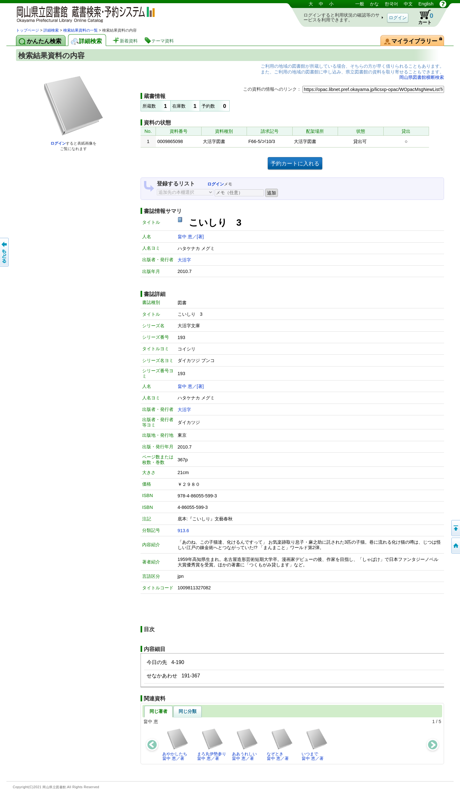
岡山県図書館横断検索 (421, 77)
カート (422, 17)
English (425, 3)
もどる (5, 252)
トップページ (27, 30)
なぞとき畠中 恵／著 (280, 744)
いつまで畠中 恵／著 (315, 744)
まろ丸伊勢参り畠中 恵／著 (211, 744)
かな (374, 3)
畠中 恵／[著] (191, 236)
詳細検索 (51, 30)
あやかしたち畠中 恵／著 (175, 744)
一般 (359, 3)
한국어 (391, 3)
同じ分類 (187, 711)
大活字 (184, 259)
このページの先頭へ (455, 528)
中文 (408, 3)
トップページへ (455, 546)
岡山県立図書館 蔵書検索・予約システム (83, 13)
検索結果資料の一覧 (80, 30)
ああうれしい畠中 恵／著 (245, 744)
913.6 (183, 530)
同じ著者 (158, 711)
